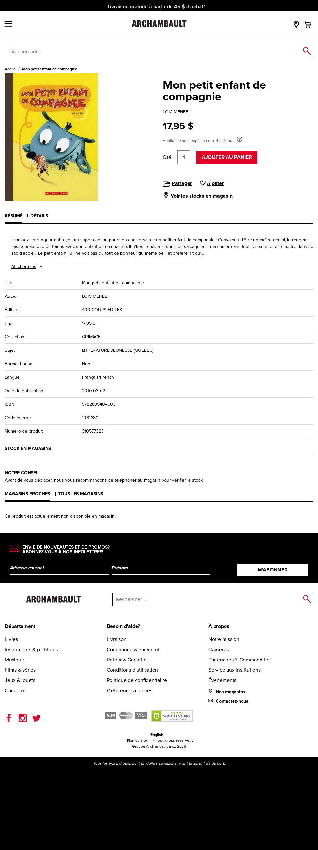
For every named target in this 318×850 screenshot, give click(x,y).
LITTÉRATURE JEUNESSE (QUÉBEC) (117, 350)
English (156, 735)
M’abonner (272, 569)
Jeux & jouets (20, 680)
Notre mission (223, 639)
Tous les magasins (80, 494)
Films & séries (20, 670)
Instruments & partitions (31, 649)
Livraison (117, 639)
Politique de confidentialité (137, 680)
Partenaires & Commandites (239, 659)
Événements (222, 680)
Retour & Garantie (126, 659)
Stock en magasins (28, 448)
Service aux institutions (234, 670)
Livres (11, 639)
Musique (14, 659)
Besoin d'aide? (123, 626)
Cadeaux (15, 690)
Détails (39, 215)
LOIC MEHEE (175, 112)
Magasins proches (27, 494)
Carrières (218, 649)
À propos (218, 626)
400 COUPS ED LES (102, 309)
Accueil (11, 69)
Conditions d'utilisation (132, 670)
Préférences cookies (129, 690)
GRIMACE (91, 336)
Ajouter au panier (227, 157)
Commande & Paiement (133, 649)
